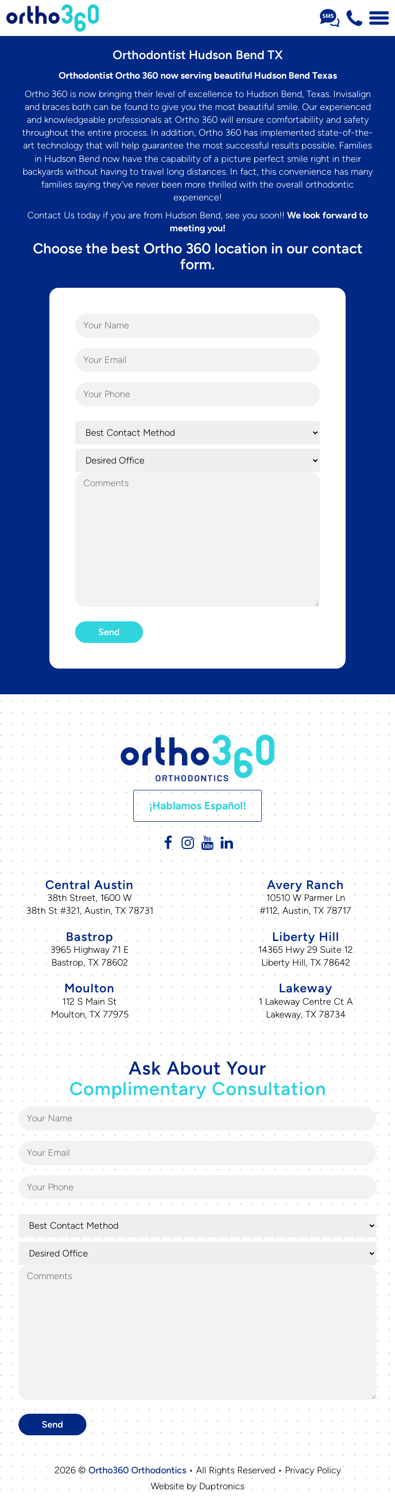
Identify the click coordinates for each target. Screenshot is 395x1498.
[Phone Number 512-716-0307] (354, 18)
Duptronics (221, 1486)
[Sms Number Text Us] (329, 18)
